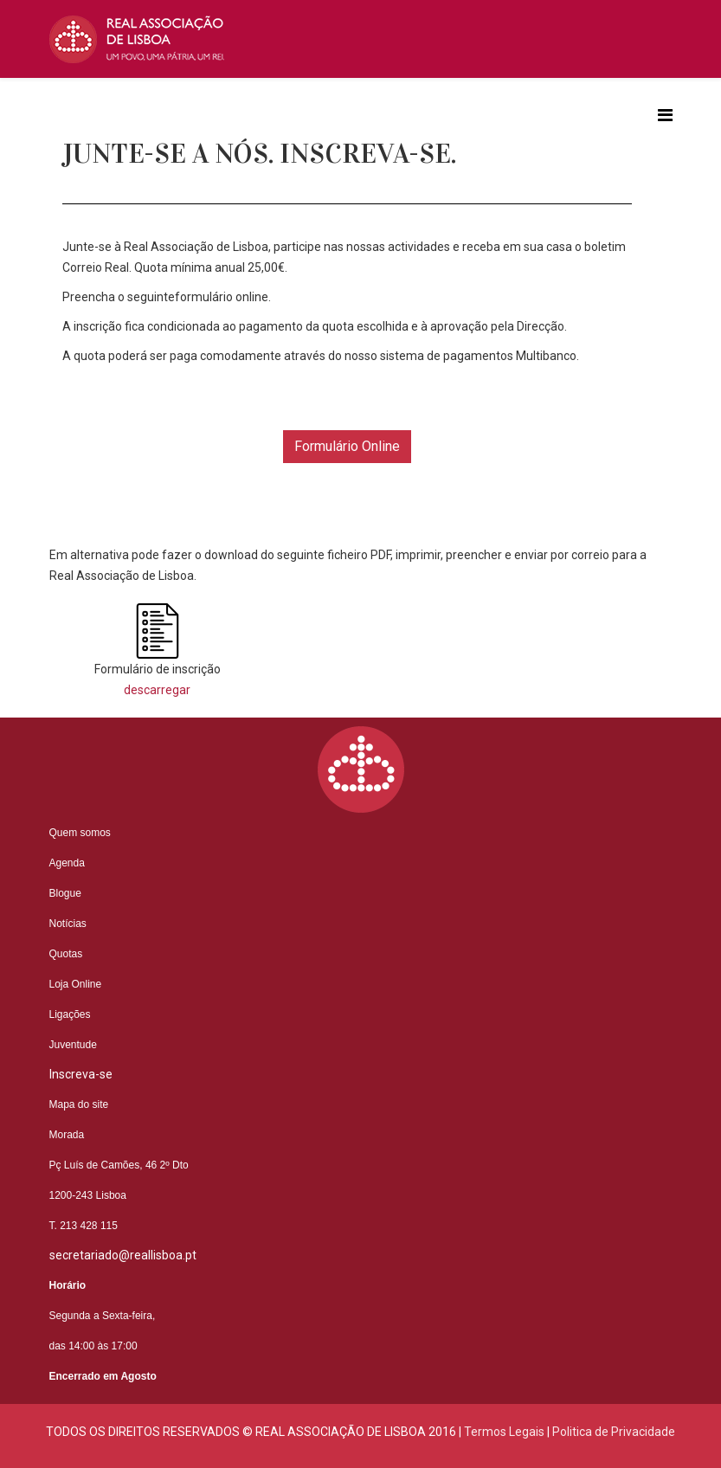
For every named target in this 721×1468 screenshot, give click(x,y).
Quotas (66, 954)
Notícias (68, 924)
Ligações (70, 1014)
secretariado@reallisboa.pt (122, 1255)
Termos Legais (504, 1432)
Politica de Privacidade (613, 1432)
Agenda (67, 863)
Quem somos (80, 833)
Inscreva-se (81, 1074)
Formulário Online (347, 446)
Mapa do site (79, 1104)
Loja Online (75, 984)
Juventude (73, 1045)
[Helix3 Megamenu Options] (665, 115)
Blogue (65, 893)
